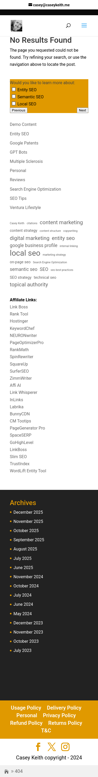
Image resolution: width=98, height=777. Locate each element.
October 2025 (26, 530)
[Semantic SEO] (13, 96)
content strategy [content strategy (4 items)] (23, 230)
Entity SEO (19, 133)
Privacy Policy (59, 715)
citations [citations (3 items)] (32, 223)
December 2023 (28, 622)
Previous (18, 110)
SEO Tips (18, 198)
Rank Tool (19, 314)
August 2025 (25, 548)
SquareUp (19, 364)
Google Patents (24, 143)
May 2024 (23, 613)
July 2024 (23, 595)
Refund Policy (26, 723)
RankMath (19, 349)
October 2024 (26, 585)
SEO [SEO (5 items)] (44, 269)
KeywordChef (22, 328)
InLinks (16, 399)
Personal (18, 170)
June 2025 (23, 567)
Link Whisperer (23, 392)
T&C (46, 730)
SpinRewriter (21, 356)
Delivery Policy (64, 708)
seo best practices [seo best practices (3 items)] (62, 270)
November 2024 (28, 576)
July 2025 (23, 558)
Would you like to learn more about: (42, 82)
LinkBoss (18, 449)
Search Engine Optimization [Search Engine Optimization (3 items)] (50, 262)
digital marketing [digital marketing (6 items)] (30, 238)
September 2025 (29, 539)
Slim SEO (18, 456)
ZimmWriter (21, 378)
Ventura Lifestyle (25, 207)
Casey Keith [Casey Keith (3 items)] (17, 223)
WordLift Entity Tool (28, 470)
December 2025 (28, 512)
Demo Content (23, 124)
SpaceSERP (21, 435)
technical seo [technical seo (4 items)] (45, 277)
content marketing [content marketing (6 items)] (61, 222)
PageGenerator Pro (27, 428)
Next (82, 110)
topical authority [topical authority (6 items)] (29, 284)
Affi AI (15, 385)
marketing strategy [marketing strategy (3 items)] (54, 254)
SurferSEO (19, 371)
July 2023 (23, 650)
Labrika (17, 406)
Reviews (17, 179)
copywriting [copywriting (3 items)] (70, 231)
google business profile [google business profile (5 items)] (33, 245)
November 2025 (28, 521)
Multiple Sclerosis (26, 161)
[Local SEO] (13, 103)
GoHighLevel (21, 442)
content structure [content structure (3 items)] (50, 231)
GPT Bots (18, 152)
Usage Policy (26, 708)
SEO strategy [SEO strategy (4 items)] (21, 277)
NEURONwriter (23, 335)
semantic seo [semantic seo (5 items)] (24, 269)
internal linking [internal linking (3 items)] (69, 246)
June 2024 (23, 604)
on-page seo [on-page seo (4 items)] (20, 262)
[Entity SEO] (13, 89)
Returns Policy (65, 723)
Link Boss (19, 306)
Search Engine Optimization (35, 189)
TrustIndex (20, 463)
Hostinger (19, 321)
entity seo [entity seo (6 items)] (63, 238)
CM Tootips (20, 421)
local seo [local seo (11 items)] (25, 253)
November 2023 (28, 632)
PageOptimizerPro (27, 342)
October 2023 (26, 641)
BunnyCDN (20, 413)
